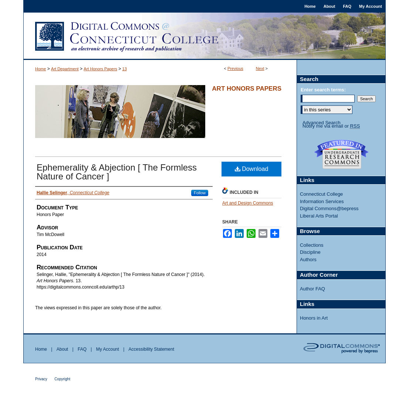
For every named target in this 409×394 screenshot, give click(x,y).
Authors (308, 259)
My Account (107, 349)
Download (251, 169)
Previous (235, 68)
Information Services (322, 201)
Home (40, 69)
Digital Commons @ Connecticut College (204, 36)
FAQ (82, 349)
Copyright (62, 379)
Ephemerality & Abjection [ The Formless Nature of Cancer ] (117, 171)
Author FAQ (312, 289)
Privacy (41, 379)
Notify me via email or (331, 126)
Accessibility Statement (151, 349)
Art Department (65, 69)
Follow (200, 193)
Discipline (310, 252)
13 (124, 69)
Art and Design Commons (247, 203)
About (62, 349)
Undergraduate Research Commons (341, 154)
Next (260, 68)
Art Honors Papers (100, 69)
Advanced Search (321, 122)
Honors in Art (314, 318)
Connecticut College (321, 194)
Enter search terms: (323, 89)
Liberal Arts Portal (319, 216)
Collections (312, 245)
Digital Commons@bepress (329, 208)
